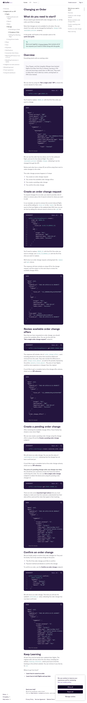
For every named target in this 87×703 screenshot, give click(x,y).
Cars (6, 45)
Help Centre (34, 693)
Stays (6, 42)
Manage (9, 27)
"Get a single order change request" (35, 339)
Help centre (7, 699)
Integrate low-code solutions (11, 64)
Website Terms (51, 699)
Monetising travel (8, 67)
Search (36, 2)
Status (5, 694)
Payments (7, 47)
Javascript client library (11, 53)
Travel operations (8, 70)
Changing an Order (13, 32)
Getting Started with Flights (12, 17)
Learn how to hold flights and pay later (38, 676)
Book (8, 24)
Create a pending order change (49, 438)
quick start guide (29, 36)
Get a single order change (53, 473)
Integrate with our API (9, 11)
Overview (6, 8)
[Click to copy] (61, 90)
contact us (42, 693)
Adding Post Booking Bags (14, 35)
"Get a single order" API (47, 83)
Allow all (70, 687)
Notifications (8, 50)
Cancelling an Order (14, 29)
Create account (72, 2)
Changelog (6, 697)
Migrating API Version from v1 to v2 (12, 56)
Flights (6, 14)
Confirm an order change (49, 567)
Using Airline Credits (12, 39)
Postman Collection (43, 44)
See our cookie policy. (64, 682)
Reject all (70, 692)
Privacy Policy (29, 699)
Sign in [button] (81, 2)
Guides (25, 2)
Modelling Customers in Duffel (11, 61)
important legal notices (44, 493)
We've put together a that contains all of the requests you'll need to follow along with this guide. (43, 45)
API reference (37, 371)
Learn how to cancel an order (35, 673)
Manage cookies (70, 696)
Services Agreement (40, 699)
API (30, 2)
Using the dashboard (9, 72)
